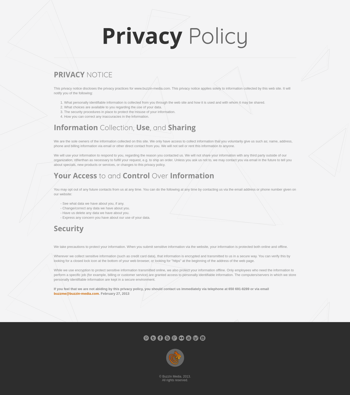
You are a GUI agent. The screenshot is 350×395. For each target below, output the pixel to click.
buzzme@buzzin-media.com (76, 294)
